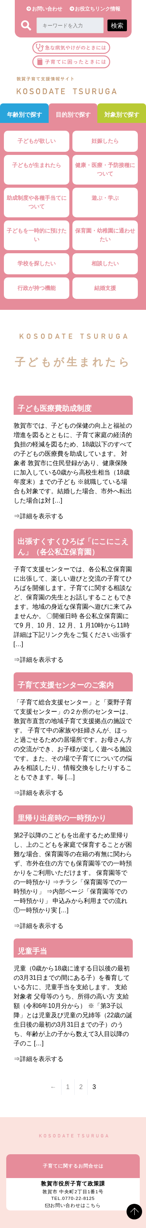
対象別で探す (121, 114)
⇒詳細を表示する (38, 516)
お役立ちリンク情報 (97, 9)
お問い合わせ (47, 9)
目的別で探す (73, 114)
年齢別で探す (24, 114)
